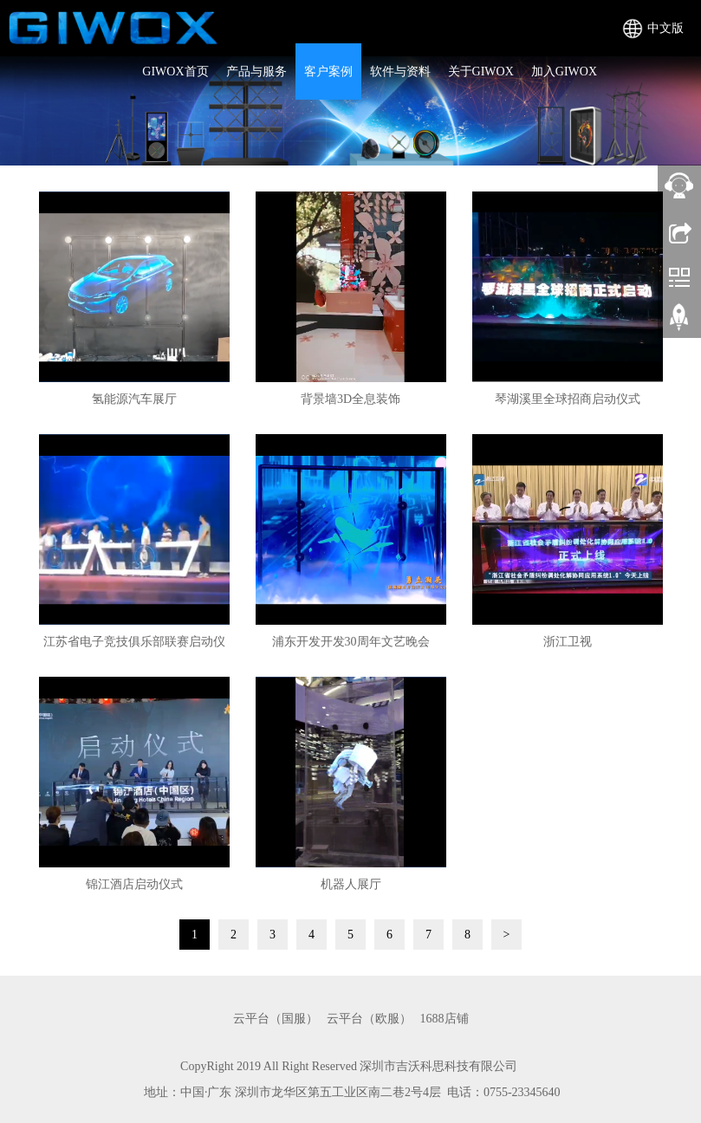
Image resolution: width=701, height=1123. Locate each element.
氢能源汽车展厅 (134, 399)
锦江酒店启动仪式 (134, 884)
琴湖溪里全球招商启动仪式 (567, 399)
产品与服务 (256, 71)
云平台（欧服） (369, 1018)
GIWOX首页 (175, 71)
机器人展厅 (351, 884)
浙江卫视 (567, 641)
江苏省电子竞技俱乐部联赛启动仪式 (134, 647)
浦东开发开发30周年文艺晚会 (351, 641)
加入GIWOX (564, 71)
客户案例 (328, 71)
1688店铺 (444, 1018)
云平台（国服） (275, 1018)
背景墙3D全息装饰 (350, 399)
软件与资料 (400, 71)
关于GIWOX (481, 71)
